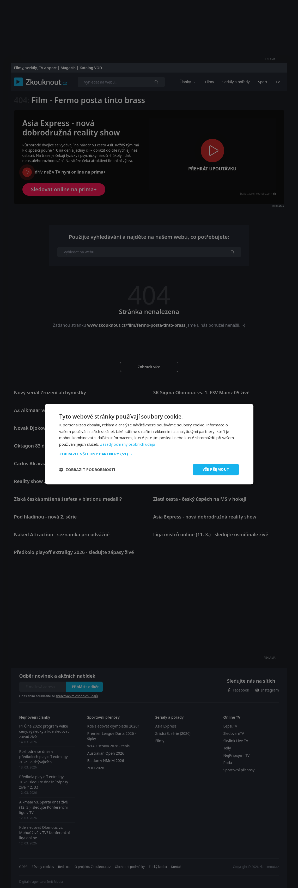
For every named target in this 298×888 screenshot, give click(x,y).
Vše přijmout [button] (215, 469)
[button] (149, 453)
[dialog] (149, 443)
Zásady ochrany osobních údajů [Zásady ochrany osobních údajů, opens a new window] (128, 444)
